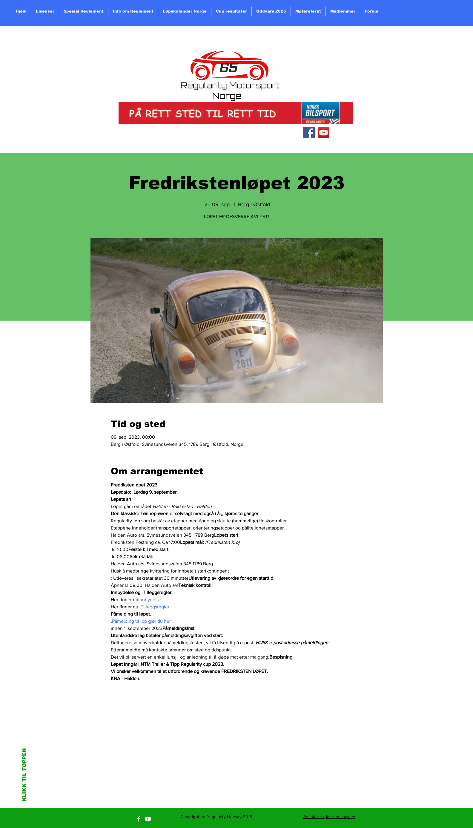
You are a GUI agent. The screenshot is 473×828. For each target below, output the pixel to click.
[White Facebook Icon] (138, 818)
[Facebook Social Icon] (309, 132)
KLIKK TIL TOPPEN (24, 774)
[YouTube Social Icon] (323, 132)
